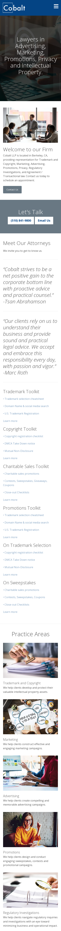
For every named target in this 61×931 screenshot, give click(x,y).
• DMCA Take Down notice (19, 443)
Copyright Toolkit (20, 429)
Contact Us (12, 189)
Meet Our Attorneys (26, 242)
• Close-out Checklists (16, 492)
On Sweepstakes (19, 583)
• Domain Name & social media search (26, 406)
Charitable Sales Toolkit (26, 466)
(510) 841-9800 (21, 220)
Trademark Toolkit (21, 391)
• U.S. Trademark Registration (21, 413)
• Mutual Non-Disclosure (18, 451)
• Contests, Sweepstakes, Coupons (24, 597)
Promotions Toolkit (22, 508)
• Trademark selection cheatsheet (23, 399)
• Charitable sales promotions (21, 473)
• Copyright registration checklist (23, 436)
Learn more (10, 421)
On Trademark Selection (27, 545)
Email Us (44, 220)
